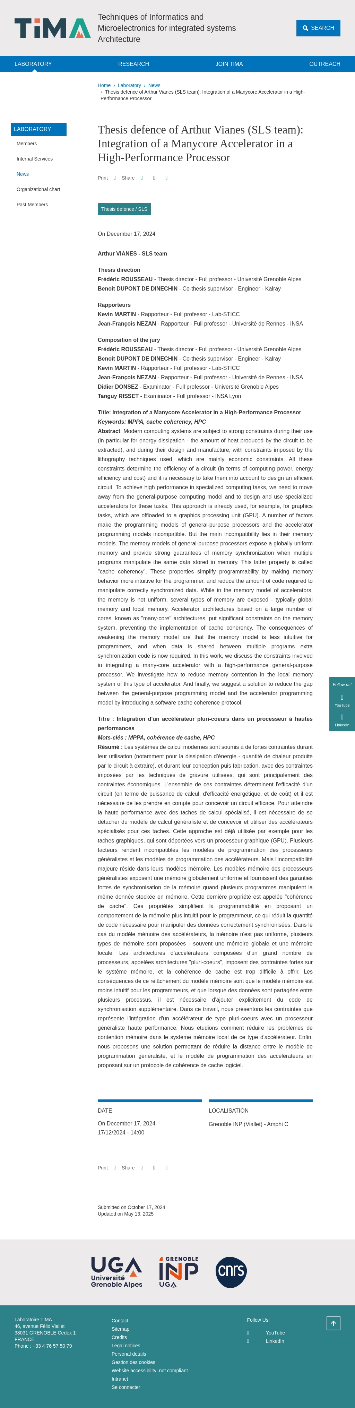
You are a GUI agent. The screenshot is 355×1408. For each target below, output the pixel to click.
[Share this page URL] (166, 178)
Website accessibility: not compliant (150, 1370)
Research (133, 64)
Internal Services (35, 159)
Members (27, 143)
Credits (119, 1337)
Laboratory (33, 64)
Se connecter (126, 1387)
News (154, 85)
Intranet (120, 1379)
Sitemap (120, 1329)
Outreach (324, 64)
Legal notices (126, 1345)
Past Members (32, 204)
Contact (120, 1320)
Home (104, 85)
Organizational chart (38, 189)
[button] (141, 178)
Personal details (129, 1354)
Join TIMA (229, 64)
